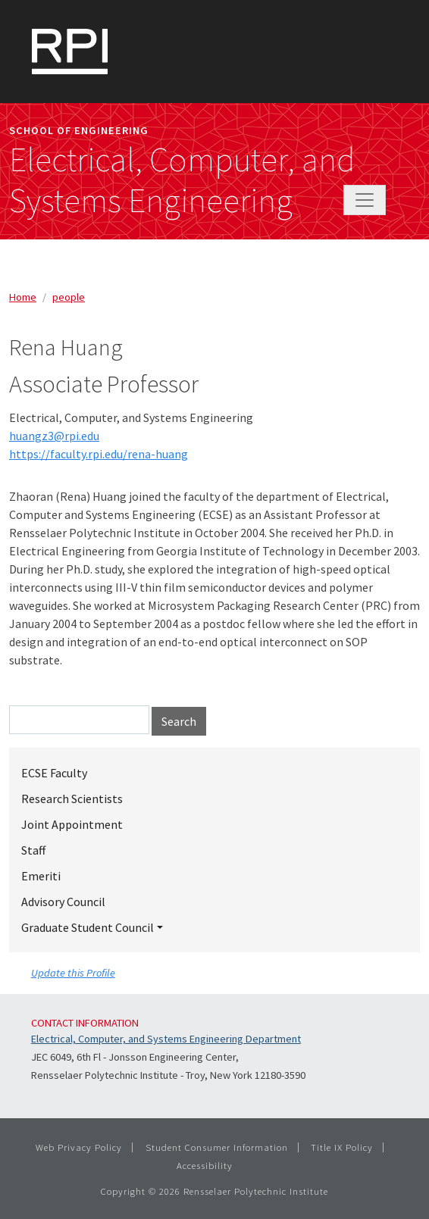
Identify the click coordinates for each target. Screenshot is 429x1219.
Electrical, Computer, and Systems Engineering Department (166, 1039)
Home (22, 297)
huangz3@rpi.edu (54, 435)
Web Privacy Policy (79, 1147)
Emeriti (41, 875)
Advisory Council (63, 901)
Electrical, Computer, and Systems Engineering (182, 180)
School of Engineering (79, 130)
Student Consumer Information (217, 1147)
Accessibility (205, 1165)
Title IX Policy (342, 1147)
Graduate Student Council (87, 927)
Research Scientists (72, 798)
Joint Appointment (72, 824)
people (68, 297)
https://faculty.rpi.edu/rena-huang (98, 453)
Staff (33, 850)
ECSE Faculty (54, 772)
